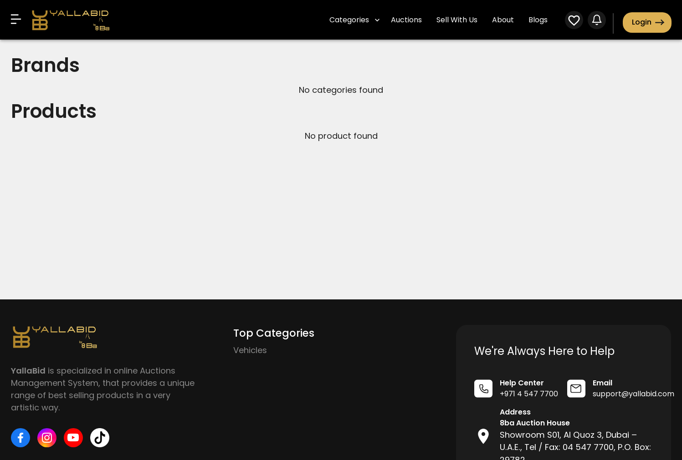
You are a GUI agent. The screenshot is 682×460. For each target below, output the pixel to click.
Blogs (538, 20)
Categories (355, 20)
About (503, 20)
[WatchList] (574, 21)
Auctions (406, 20)
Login (647, 22)
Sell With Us (456, 20)
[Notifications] (596, 21)
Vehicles (250, 350)
